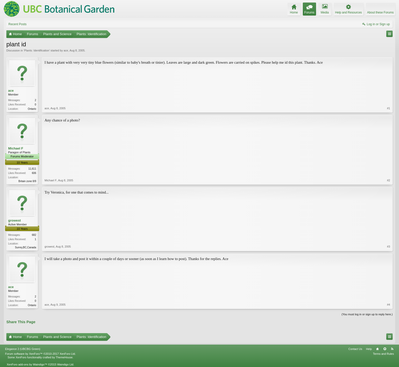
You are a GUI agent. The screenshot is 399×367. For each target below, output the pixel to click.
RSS (392, 349)
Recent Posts (17, 24)
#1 (388, 108)
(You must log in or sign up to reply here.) (367, 314)
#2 (388, 180)
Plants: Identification (36, 50)
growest (14, 220)
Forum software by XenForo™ (40, 353)
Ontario (32, 108)
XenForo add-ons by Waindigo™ (27, 364)
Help (369, 348)
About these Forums (380, 12)
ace (66, 50)
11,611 (32, 168)
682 (34, 235)
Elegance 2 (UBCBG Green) (22, 348)
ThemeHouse (64, 357)
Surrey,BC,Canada (25, 247)
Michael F (15, 148)
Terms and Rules (383, 353)
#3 (388, 246)
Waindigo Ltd (65, 364)
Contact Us (355, 348)
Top (385, 349)
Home (377, 349)
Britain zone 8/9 (27, 181)
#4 (388, 304)
